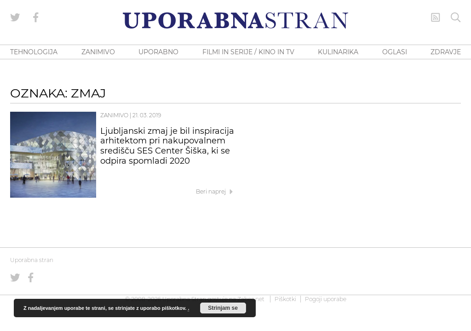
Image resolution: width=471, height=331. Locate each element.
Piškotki (285, 299)
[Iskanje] (456, 17)
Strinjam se (223, 308)
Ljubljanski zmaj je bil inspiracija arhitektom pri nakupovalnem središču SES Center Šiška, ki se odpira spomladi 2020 (167, 146)
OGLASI (394, 52)
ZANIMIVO (98, 52)
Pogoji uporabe (325, 299)
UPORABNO (158, 52)
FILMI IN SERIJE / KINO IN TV (248, 52)
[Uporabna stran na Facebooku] (36, 17)
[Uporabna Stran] (235, 20)
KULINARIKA (338, 52)
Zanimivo (114, 115)
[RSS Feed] (436, 17)
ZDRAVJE (446, 52)
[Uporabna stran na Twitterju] (15, 17)
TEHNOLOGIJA (33, 52)
